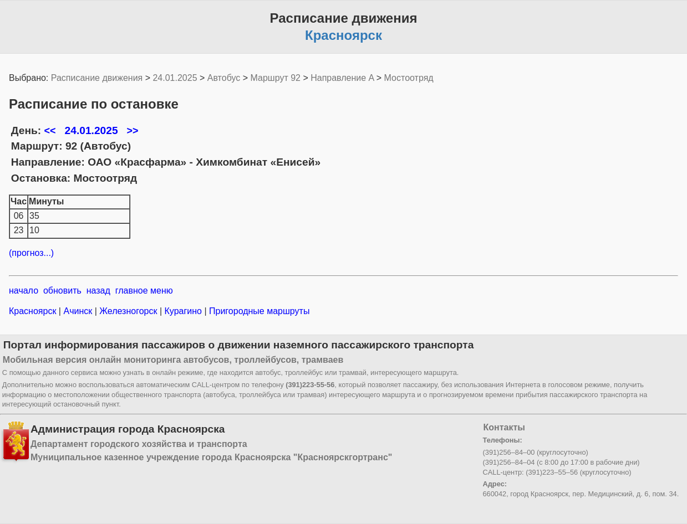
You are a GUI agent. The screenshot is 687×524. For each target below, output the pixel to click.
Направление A (342, 78)
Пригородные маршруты (258, 311)
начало (23, 290)
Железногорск (128, 311)
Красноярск (34, 311)
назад (98, 290)
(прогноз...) (31, 253)
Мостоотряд (409, 78)
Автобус (224, 78)
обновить (62, 290)
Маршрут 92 (276, 78)
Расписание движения (97, 78)
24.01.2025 (174, 78)
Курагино (183, 311)
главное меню (144, 290)
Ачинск (78, 311)
